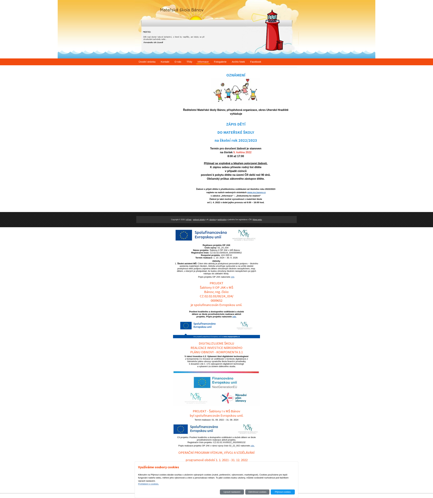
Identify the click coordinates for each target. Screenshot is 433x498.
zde (232, 277)
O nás (178, 61)
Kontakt (165, 61)
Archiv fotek (238, 61)
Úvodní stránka (147, 61)
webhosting (222, 220)
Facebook (255, 61)
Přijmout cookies (283, 492)
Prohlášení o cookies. (148, 484)
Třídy (189, 61)
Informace (203, 61)
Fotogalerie (220, 61)
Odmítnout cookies (257, 492)
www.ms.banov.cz (256, 192)
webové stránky (199, 220)
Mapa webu (257, 220)
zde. (253, 445)
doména (212, 220)
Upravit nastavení (232, 492)
